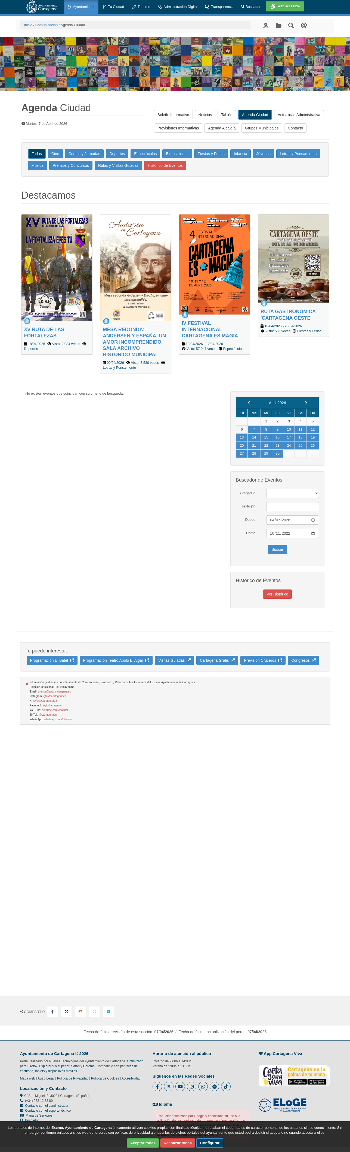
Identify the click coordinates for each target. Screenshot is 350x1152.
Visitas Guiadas (174, 660)
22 (266, 445)
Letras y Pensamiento (298, 154)
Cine (55, 154)
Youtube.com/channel (55, 710)
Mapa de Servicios (36, 1115)
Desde (250, 520)
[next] (306, 402)
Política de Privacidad (72, 1078)
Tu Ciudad (113, 7)
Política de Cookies (105, 1078)
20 (242, 445)
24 (289, 445)
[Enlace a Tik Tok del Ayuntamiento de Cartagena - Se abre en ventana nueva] (226, 1086)
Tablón (226, 115)
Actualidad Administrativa (299, 115)
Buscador (251, 7)
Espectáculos (145, 154)
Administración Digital (177, 7)
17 (289, 437)
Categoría (247, 493)
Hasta (250, 533)
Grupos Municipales (262, 128)
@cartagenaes (48, 714)
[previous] (249, 402)
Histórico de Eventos (165, 165)
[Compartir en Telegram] (108, 1011)
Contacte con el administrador (46, 1106)
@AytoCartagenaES (45, 700)
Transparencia (219, 7)
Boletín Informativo (173, 115)
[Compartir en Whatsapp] (94, 1011)
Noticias (205, 115)
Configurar (210, 1143)
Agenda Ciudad (255, 115)
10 (289, 429)
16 (277, 437)
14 (254, 437)
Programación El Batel (52, 660)
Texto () (248, 506)
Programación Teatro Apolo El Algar (116, 660)
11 (300, 429)
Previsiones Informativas (178, 128)
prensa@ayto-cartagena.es (54, 691)
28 (254, 453)
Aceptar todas (143, 1143)
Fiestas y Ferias (211, 154)
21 (254, 445)
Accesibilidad (131, 1078)
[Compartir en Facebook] (52, 1011)
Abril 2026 (277, 403)
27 (242, 453)
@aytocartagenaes (54, 696)
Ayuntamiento (81, 7)
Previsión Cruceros (263, 660)
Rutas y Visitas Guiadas (118, 165)
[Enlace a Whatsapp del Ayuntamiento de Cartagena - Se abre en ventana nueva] (203, 1086)
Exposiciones (177, 154)
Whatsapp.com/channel (58, 719)
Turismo (141, 7)
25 (300, 445)
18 (300, 437)
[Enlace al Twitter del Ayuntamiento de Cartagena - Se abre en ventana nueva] (169, 1086)
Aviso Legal (46, 1078)
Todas (37, 154)
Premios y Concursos (71, 165)
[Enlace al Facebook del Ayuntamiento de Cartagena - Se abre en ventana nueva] (157, 1086)
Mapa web (27, 1078)
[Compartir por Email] (80, 1011)
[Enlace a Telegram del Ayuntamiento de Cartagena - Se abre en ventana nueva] (214, 1086)
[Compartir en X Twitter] (66, 1011)
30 (277, 453)
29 (266, 453)
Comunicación (46, 25)
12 (313, 429)
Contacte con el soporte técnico (48, 1110)
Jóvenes (263, 154)
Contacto (295, 128)
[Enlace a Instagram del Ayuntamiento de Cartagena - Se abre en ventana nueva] (191, 1086)
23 (277, 445)
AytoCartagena (52, 705)
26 (313, 445)
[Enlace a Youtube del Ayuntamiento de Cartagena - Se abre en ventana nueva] (180, 1086)
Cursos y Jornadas (84, 154)
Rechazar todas (178, 1143)
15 (266, 437)
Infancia (240, 154)
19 (313, 437)
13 (242, 437)
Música (38, 165)
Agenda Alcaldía (222, 128)
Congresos (303, 660)
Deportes (117, 154)
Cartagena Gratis (217, 660)
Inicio (28, 25)
